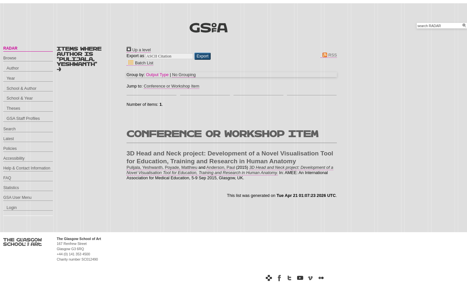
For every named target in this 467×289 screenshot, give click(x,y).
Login (12, 207)
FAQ (7, 178)
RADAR (10, 48)
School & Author (22, 88)
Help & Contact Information (26, 168)
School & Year (20, 98)
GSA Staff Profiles (23, 118)
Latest (8, 138)
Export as (135, 55)
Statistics (11, 187)
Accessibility (13, 158)
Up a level (139, 49)
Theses (13, 108)
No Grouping (184, 74)
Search (9, 129)
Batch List (140, 62)
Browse (9, 58)
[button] (202, 56)
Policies (10, 148)
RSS (329, 55)
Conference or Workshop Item (171, 86)
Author (13, 68)
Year (11, 78)
